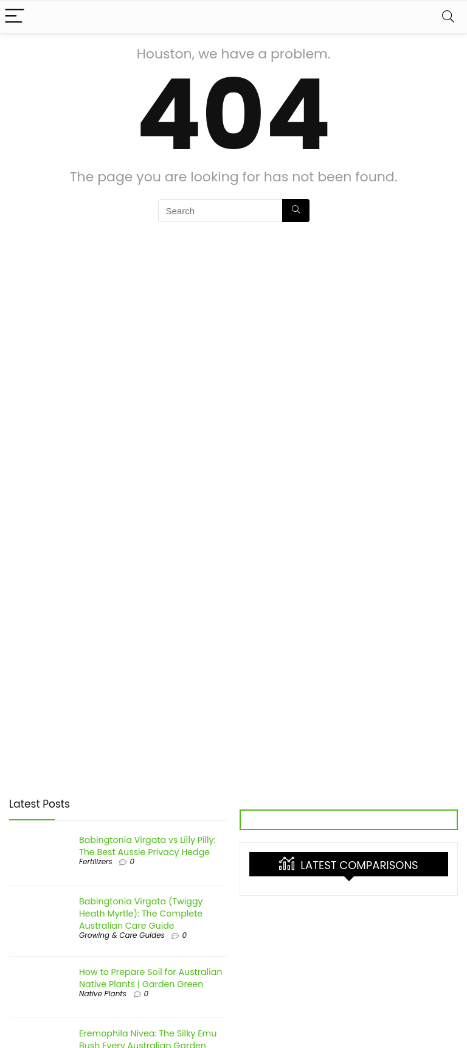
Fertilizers (95, 861)
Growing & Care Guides (122, 935)
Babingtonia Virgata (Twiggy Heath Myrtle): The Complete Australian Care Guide (141, 913)
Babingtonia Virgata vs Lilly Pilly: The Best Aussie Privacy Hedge (147, 846)
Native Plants (102, 993)
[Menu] (14, 17)
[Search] (448, 17)
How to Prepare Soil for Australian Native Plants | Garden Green (151, 978)
